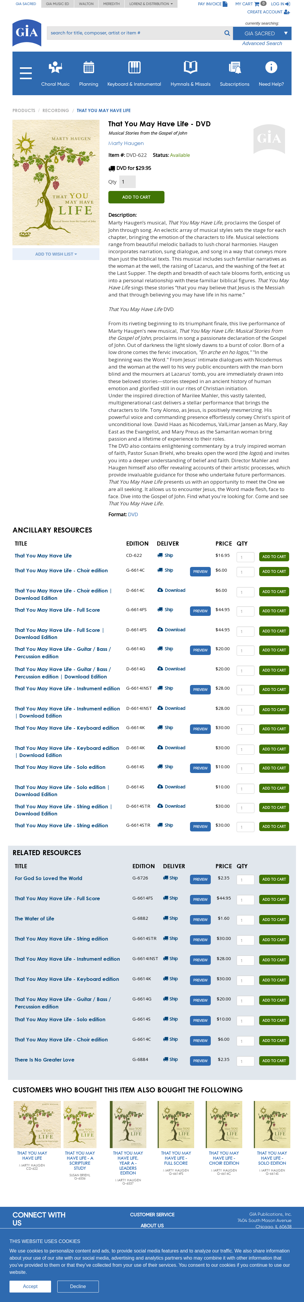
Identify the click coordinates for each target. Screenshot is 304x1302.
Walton (86, 4)
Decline (78, 1286)
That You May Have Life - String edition (61, 825)
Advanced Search (262, 43)
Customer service (152, 1214)
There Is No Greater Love (45, 1059)
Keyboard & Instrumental (134, 72)
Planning (88, 72)
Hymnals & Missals (190, 72)
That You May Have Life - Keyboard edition (67, 728)
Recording (55, 110)
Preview (200, 572)
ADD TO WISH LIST (56, 254)
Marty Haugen (126, 143)
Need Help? (271, 72)
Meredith (111, 4)
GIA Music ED (57, 4)
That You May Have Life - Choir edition (61, 570)
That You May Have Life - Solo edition (60, 767)
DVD (133, 514)
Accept (30, 1286)
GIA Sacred (26, 4)
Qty (112, 181)
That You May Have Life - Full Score (57, 610)
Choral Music (55, 72)
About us (152, 1225)
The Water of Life (34, 918)
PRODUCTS (23, 110)
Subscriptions (234, 72)
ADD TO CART (136, 197)
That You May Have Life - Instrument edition (67, 688)
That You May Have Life (43, 555)
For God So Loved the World (48, 878)
